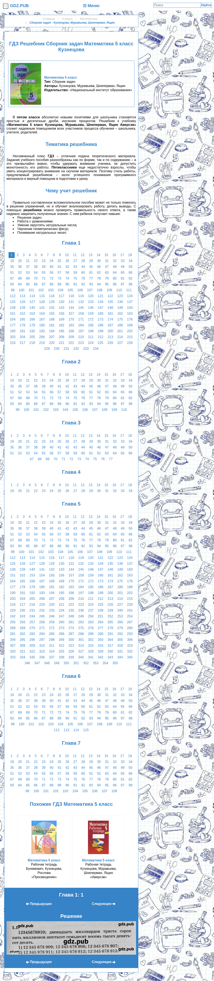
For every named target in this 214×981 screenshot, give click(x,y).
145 (81, 307)
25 (59, 261)
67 (12, 278)
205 (32, 337)
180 (42, 325)
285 (52, 634)
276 (91, 628)
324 (52, 651)
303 (100, 639)
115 (42, 296)
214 (120, 337)
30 (99, 261)
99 (13, 290)
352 (86, 663)
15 (106, 255)
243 (22, 616)
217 (22, 343)
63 (107, 272)
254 (130, 616)
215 (130, 337)
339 (71, 657)
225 (100, 343)
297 (42, 639)
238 (100, 610)
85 (28, 284)
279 (120, 628)
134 (100, 302)
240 (120, 610)
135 (110, 302)
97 (123, 284)
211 (91, 337)
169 (61, 319)
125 (12, 302)
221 (61, 343)
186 (100, 325)
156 (61, 313)
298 (52, 639)
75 (75, 278)
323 (42, 651)
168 (52, 319)
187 (110, 325)
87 (44, 284)
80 (115, 278)
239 (110, 610)
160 (100, 313)
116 (52, 296)
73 (59, 278)
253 (120, 616)
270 (32, 628)
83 (12, 284)
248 (71, 616)
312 (61, 645)
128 (42, 302)
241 (130, 610)
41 (59, 266)
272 (52, 628)
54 (36, 272)
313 (71, 645)
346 (27, 663)
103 (51, 290)
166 (32, 319)
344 (120, 657)
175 (120, 319)
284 (42, 634)
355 (115, 663)
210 (81, 337)
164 (12, 319)
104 (60, 290)
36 (20, 266)
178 (22, 325)
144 (71, 307)
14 (98, 255)
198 (91, 331)
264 (100, 622)
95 (107, 284)
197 (81, 331)
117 (61, 296)
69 (28, 278)
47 (107, 266)
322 (32, 651)
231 (66, 348)
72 (52, 278)
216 (12, 343)
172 (91, 319)
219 (42, 343)
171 (81, 319)
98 (130, 284)
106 (80, 290)
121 (100, 296)
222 (71, 343)
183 (71, 325)
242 (12, 616)
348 (47, 663)
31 (107, 261)
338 (61, 657)
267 (130, 622)
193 (42, 331)
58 (67, 272)
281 (12, 634)
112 (12, 296)
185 (91, 325)
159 (91, 313)
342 (100, 657)
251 (100, 616)
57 (59, 272)
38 (36, 266)
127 (32, 302)
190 (12, 331)
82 (130, 278)
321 (22, 651)
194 (52, 331)
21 (28, 261)
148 (110, 307)
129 (52, 302)
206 (42, 337)
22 (36, 261)
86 (36, 284)
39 (44, 266)
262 (81, 622)
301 (81, 639)
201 (120, 331)
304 (110, 639)
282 (22, 634)
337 (52, 657)
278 (110, 628)
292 (120, 634)
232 (76, 348)
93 (91, 284)
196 (71, 331)
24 (52, 261)
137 (130, 302)
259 (52, 622)
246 (52, 616)
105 (70, 290)
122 (110, 296)
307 (12, 645)
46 (99, 266)
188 (120, 325)
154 (42, 313)
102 (41, 290)
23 (44, 261)
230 (57, 348)
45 (91, 266)
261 (71, 622)
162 (120, 313)
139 (22, 307)
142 (52, 307)
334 (22, 657)
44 (83, 266)
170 (71, 319)
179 (32, 325)
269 (22, 628)
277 (100, 628)
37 (28, 266)
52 (20, 272)
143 (61, 307)
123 (120, 296)
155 (52, 313)
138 (12, 307)
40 (52, 266)
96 (115, 284)
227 (120, 343)
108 (99, 290)
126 (22, 302)
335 (32, 657)
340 (81, 657)
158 (81, 313)
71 (44, 278)
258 (42, 622)
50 (130, 266)
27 (75, 261)
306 (130, 639)
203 (12, 337)
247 (61, 616)
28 (83, 261)
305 (120, 639)
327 (81, 651)
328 (91, 651)
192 (32, 331)
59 (75, 272)
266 (120, 622)
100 (21, 290)
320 (12, 651)
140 (32, 307)
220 (52, 343)
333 (12, 657)
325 (61, 651)
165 (22, 319)
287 (71, 634)
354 (105, 663)
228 (130, 343)
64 (115, 272)
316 (100, 645)
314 (81, 645)
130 (61, 302)
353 (95, 663)
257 (32, 622)
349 (57, 663)
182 (61, 325)
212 (100, 337)
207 (52, 337)
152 (22, 313)
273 (61, 628)
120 (91, 296)
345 (130, 657)
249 (81, 616)
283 (32, 634)
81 (123, 278)
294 (12, 639)
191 (22, 331)
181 (52, 325)
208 (61, 337)
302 (91, 639)
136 (120, 302)
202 (130, 331)
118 (71, 296)
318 (120, 645)
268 (12, 628)
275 (81, 628)
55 (44, 272)
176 (130, 319)
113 (22, 296)
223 (81, 343)
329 (100, 651)
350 (66, 663)
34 (130, 261)
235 (71, 610)
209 (71, 337)
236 (81, 610)
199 (100, 331)
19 (12, 261)
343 (110, 657)
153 (32, 313)
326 (71, 651)
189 (130, 325)
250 (91, 616)
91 (75, 284)
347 (37, 663)
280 (130, 628)
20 (20, 261)
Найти (206, 5)
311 (52, 645)
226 (110, 343)
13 (90, 255)
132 (81, 302)
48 (115, 266)
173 (100, 319)
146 (91, 307)
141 (42, 307)
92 (83, 284)
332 (130, 651)
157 (71, 313)
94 (99, 284)
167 (42, 319)
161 (110, 313)
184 (81, 325)
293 (130, 634)
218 (32, 343)
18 (130, 255)
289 (91, 634)
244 (32, 616)
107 (90, 290)
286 (61, 634)
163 (130, 313)
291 (110, 634)
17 (122, 255)
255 (12, 622)
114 (32, 296)
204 (22, 337)
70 (36, 278)
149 (120, 307)
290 (100, 634)
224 (91, 343)
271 (42, 628)
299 (61, 639)
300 (71, 639)
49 (123, 266)
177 (12, 325)
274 (71, 628)
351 (76, 663)
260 (61, 622)
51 (12, 272)
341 (91, 657)
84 (20, 284)
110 (119, 290)
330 (110, 651)
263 (91, 622)
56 (52, 272)
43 (75, 266)
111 (129, 290)
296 (32, 639)
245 (42, 616)
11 (75, 255)
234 (95, 348)
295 (22, 639)
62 (99, 272)
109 (109, 290)
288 (81, 634)
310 (42, 645)
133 (91, 302)
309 (32, 645)
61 (91, 272)
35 (12, 266)
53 (28, 272)
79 (107, 278)
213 (110, 337)
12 (83, 255)
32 (115, 261)
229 (47, 348)
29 (91, 261)
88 (52, 284)
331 (120, 651)
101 (31, 290)
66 (130, 272)
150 (130, 307)
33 (123, 261)
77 (91, 278)
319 (130, 645)
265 (110, 622)
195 (61, 331)
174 (110, 319)
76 (83, 278)
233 (86, 348)
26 (67, 261)
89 (59, 284)
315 (91, 645)
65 (123, 272)
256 (22, 622)
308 (22, 645)
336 (42, 657)
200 (110, 331)
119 (81, 296)
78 (99, 278)
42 (67, 266)
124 (130, 296)
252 (110, 616)
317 (110, 645)
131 (71, 302)
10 (67, 255)
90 (67, 284)
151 (12, 313)
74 (67, 278)
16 (114, 255)
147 (100, 307)
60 (83, 272)
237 (91, 610)
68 (20, 278)
